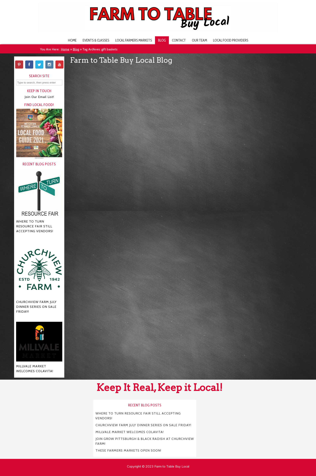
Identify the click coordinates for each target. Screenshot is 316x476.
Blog (162, 40)
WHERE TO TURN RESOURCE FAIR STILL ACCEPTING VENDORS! (138, 415)
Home (72, 40)
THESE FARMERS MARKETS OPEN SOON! (128, 450)
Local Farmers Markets (133, 40)
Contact (179, 40)
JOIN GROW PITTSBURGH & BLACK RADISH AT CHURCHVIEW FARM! (144, 441)
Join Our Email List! (39, 97)
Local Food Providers (230, 40)
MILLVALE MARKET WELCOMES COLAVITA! (130, 432)
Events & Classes (96, 40)
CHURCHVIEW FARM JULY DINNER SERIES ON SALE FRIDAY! (143, 425)
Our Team (199, 40)
